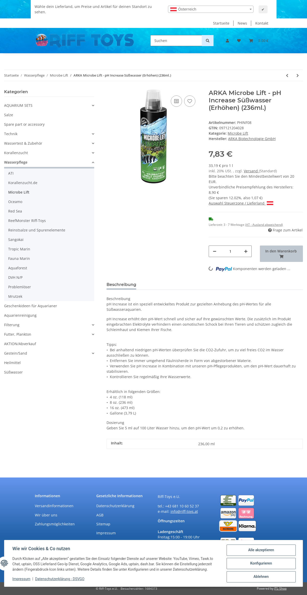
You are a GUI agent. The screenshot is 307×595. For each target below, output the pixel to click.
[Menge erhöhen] (245, 251)
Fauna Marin (19, 258)
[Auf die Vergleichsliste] (176, 101)
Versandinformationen (54, 505)
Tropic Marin (19, 249)
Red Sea (15, 211)
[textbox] (210, 9)
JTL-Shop (280, 588)
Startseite (221, 23)
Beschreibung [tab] (121, 284)
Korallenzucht (16, 152)
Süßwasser (13, 372)
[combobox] (210, 9)
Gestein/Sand (15, 353)
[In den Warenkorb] (281, 254)
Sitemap (103, 524)
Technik (10, 133)
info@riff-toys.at (184, 511)
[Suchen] (176, 40)
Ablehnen (260, 577)
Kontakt (261, 23)
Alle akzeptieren (261, 550)
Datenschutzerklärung (115, 505)
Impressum (106, 532)
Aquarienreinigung (20, 315)
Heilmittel (12, 362)
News (242, 23)
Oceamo (15, 201)
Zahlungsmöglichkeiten (55, 524)
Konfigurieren (261, 563)
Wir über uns (46, 515)
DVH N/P (15, 277)
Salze (8, 114)
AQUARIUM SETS (18, 105)
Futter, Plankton (17, 334)
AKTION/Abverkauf (20, 343)
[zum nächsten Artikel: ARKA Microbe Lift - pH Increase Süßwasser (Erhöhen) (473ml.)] (297, 75)
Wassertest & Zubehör (23, 143)
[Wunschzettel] (239, 40)
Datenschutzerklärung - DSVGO (60, 579)
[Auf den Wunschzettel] (189, 101)
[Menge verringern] (214, 251)
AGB (99, 515)
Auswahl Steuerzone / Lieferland (241, 203)
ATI (11, 173)
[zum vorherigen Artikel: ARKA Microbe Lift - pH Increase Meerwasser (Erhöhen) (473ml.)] (287, 75)
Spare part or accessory (24, 124)
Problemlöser (19, 286)
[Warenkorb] (258, 40)
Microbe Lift (238, 133)
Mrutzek (15, 296)
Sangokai (16, 239)
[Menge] (230, 251)
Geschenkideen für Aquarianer (30, 305)
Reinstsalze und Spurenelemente (36, 230)
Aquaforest (17, 267)
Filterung (11, 324)
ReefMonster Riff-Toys (27, 220)
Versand (251, 170)
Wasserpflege (15, 162)
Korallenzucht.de (22, 182)
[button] (227, 40)
